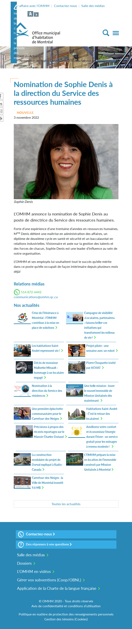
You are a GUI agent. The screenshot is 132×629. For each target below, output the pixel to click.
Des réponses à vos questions (43, 545)
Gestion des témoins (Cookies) (66, 619)
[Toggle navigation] (116, 33)
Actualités (36, 56)
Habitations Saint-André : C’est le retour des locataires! (101, 413)
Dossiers (24, 563)
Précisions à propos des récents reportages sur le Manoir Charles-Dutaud (49, 431)
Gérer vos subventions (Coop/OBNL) (49, 579)
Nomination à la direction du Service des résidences (47, 390)
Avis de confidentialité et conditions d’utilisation (66, 606)
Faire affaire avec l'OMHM (30, 6)
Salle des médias (93, 6)
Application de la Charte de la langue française (56, 588)
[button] (66, 161)
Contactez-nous (65, 6)
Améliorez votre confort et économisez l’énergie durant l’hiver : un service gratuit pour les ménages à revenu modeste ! (102, 436)
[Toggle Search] (105, 32)
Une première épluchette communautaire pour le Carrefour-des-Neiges (47, 413)
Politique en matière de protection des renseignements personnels (66, 614)
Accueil (19, 56)
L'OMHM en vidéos (34, 571)
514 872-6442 (31, 292)
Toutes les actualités (66, 504)
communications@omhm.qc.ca (36, 297)
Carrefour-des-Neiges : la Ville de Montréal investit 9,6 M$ (47, 482)
